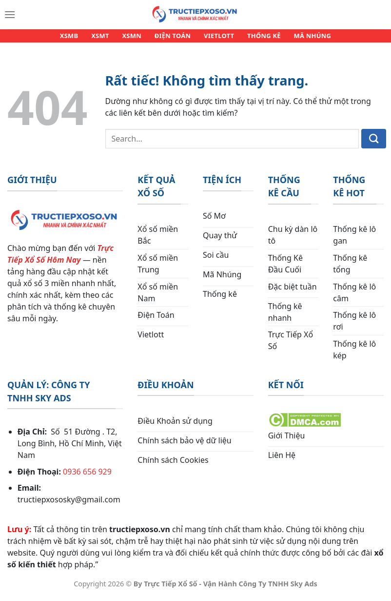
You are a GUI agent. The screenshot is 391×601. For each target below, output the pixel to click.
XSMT (105, 38)
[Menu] (10, 14)
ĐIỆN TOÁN (173, 38)
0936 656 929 (87, 476)
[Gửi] (373, 143)
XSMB (77, 38)
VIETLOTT (216, 38)
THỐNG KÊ (258, 38)
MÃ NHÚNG (304, 38)
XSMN (134, 38)
